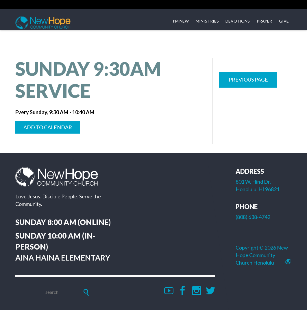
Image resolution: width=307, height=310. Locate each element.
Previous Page (248, 79)
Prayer (264, 21)
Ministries (207, 21)
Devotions (237, 21)
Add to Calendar (47, 127)
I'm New (181, 21)
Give (284, 21)
